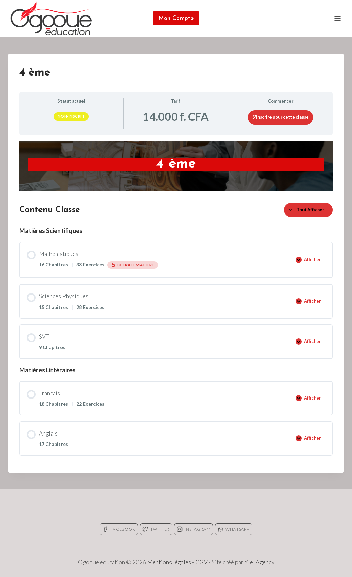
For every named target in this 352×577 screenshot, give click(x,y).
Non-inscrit (71, 116)
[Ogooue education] (51, 18)
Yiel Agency (259, 562)
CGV (201, 562)
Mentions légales (169, 562)
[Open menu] (337, 18)
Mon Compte (176, 18)
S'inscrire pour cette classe (280, 117)
